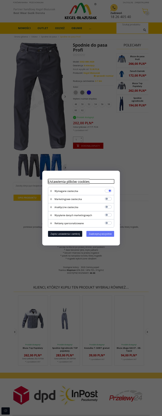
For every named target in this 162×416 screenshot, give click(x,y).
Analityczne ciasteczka (66, 207)
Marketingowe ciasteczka (68, 199)
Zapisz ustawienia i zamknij (65, 233)
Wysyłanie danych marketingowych (73, 215)
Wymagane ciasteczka (66, 191)
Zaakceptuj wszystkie (100, 233)
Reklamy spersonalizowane (69, 223)
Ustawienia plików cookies (69, 181)
